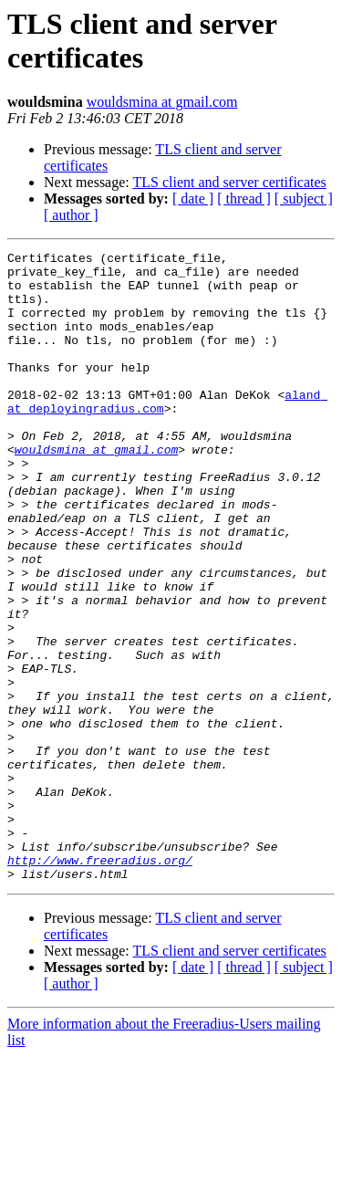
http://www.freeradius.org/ (99, 983)
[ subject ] (304, 198)
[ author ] (71, 215)
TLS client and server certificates (229, 182)
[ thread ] (244, 198)
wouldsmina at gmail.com (162, 102)
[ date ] (192, 198)
